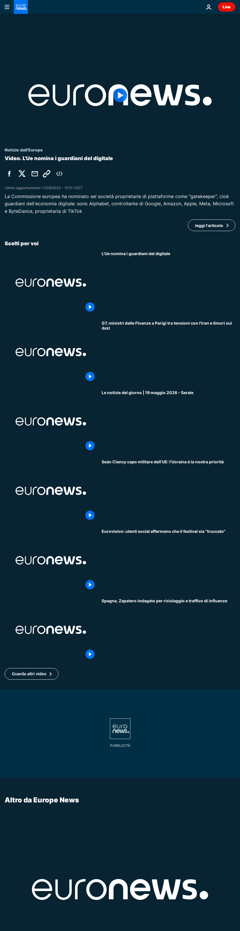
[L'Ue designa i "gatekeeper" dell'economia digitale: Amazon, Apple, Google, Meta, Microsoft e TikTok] (168, 282)
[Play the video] (120, 95)
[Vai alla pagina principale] (21, 7)
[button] (31, 674)
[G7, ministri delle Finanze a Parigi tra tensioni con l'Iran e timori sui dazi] (168, 352)
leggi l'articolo (209, 225)
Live (227, 6)
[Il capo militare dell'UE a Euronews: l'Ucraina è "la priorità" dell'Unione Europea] (168, 491)
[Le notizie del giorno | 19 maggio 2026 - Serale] (168, 421)
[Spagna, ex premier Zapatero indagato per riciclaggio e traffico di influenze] (168, 630)
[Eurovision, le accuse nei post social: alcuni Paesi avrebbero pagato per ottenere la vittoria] (168, 560)
